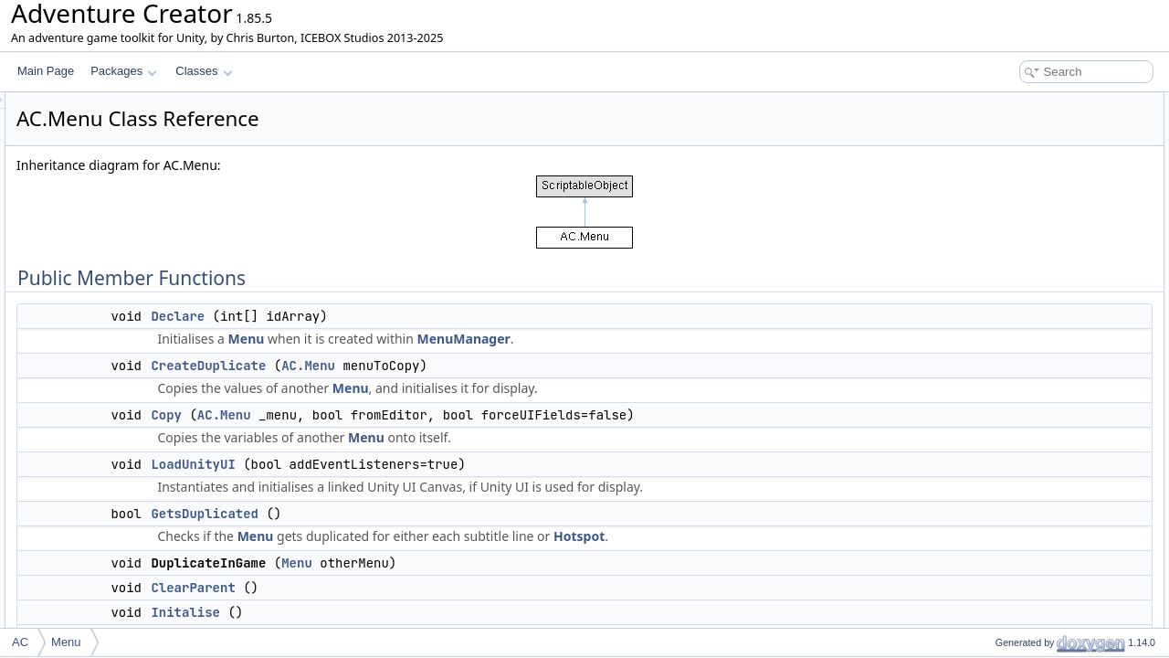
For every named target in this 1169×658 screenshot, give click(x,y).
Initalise (413, 612)
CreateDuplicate (436, 365)
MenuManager (692, 338)
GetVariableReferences (1036, 383)
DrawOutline (1010, 484)
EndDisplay (1008, 524)
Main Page (45, 71)
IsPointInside (1011, 605)
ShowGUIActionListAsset (1040, 363)
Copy (394, 415)
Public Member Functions (1027, 102)
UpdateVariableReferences (1045, 404)
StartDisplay (1009, 504)
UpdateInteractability (1029, 343)
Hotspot (807, 536)
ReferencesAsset (1021, 444)
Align (992, 584)
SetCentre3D (1011, 544)
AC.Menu (536, 365)
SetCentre (1004, 564)
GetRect (1000, 625)
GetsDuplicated (433, 513)
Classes (203, 71)
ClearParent (421, 587)
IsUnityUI (1002, 464)
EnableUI (1002, 303)
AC (20, 642)
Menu (475, 338)
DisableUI (1003, 323)
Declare (406, 316)
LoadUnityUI (421, 464)
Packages (123, 71)
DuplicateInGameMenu (1036, 223)
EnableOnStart (1016, 283)
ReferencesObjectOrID (1035, 424)
